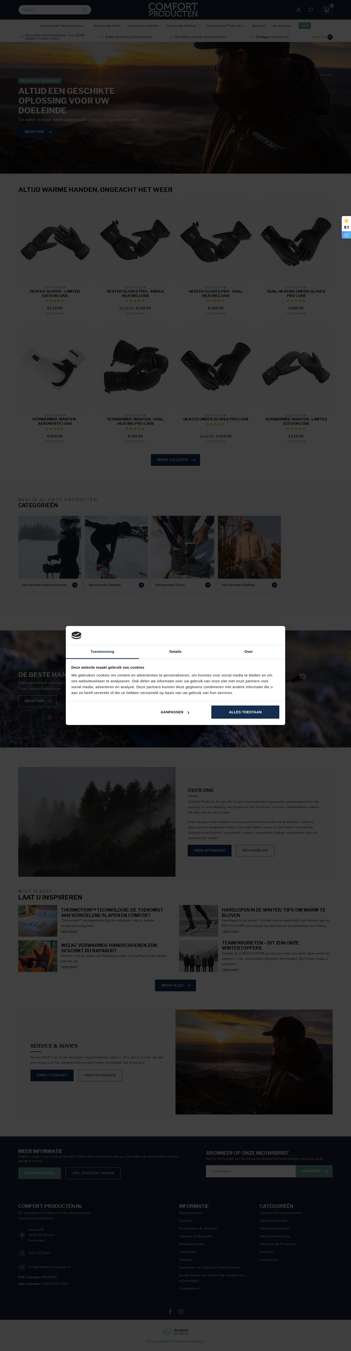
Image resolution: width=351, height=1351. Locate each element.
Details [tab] (175, 651)
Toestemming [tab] (102, 651)
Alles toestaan (245, 712)
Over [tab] (248, 651)
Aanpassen (175, 712)
